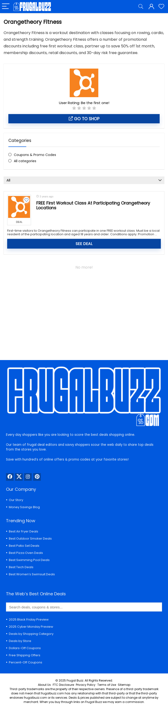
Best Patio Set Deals (24, 545)
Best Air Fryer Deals (23, 531)
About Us (44, 685)
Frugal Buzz (75, 680)
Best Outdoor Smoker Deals (30, 538)
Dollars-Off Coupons (25, 648)
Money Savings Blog (24, 507)
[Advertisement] (84, 312)
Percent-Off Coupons (25, 662)
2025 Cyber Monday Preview (31, 626)
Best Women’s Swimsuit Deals (32, 574)
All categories (25, 161)
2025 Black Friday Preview (29, 619)
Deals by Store (20, 641)
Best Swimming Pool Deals (29, 560)
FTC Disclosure (63, 685)
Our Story (16, 500)
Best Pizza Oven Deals (26, 553)
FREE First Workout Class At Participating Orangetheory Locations (93, 205)
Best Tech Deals (21, 567)
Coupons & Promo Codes (35, 154)
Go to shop (84, 119)
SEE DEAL (84, 243)
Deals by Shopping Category (31, 634)
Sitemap (124, 685)
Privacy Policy (85, 685)
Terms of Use (106, 685)
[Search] (141, 6)
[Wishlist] (161, 7)
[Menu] (5, 6)
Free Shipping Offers (24, 655)
